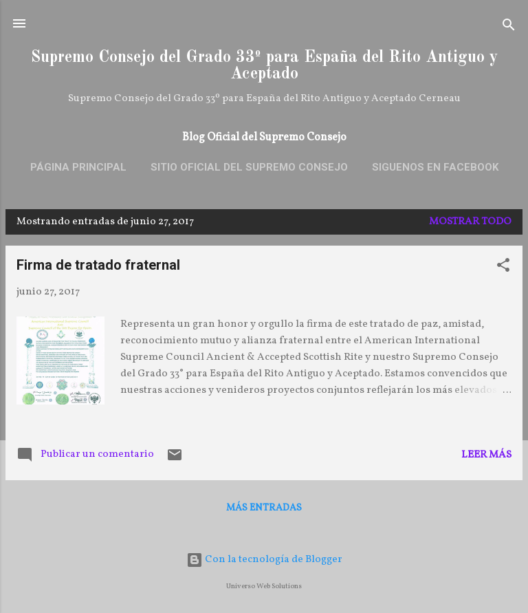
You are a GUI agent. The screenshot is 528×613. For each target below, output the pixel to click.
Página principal (78, 167)
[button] (503, 268)
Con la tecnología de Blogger (264, 559)
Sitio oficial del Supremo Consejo (249, 167)
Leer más (486, 455)
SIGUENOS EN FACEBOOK (435, 167)
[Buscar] (508, 28)
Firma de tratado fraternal (98, 265)
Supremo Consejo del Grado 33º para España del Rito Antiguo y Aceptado (264, 66)
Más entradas (264, 508)
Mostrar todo (470, 222)
